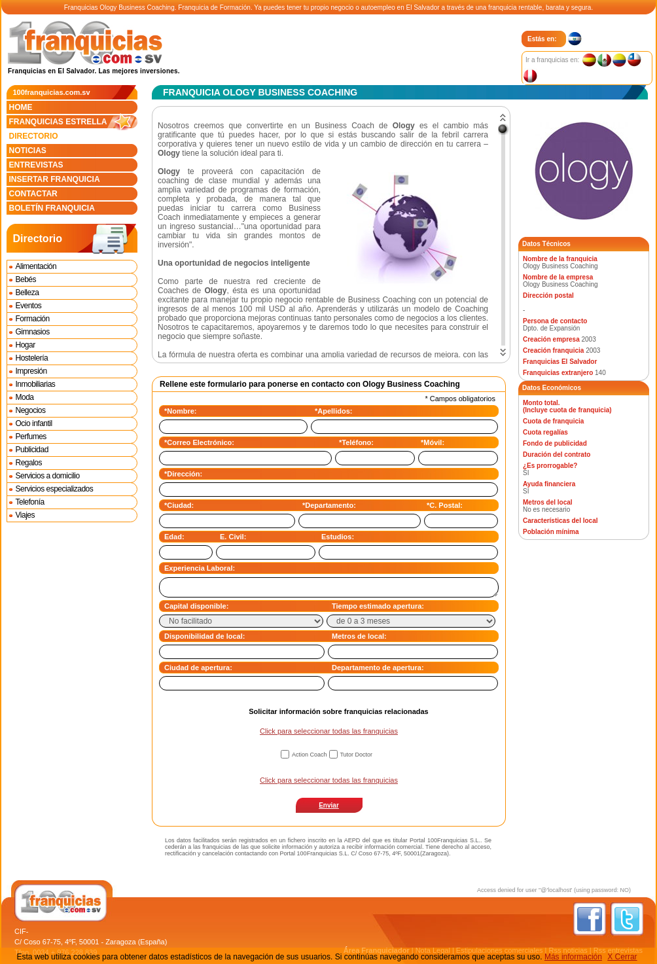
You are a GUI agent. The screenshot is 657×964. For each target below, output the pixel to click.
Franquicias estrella (73, 121)
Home (21, 107)
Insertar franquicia (54, 179)
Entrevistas (36, 165)
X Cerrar (622, 956)
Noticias (27, 150)
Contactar (33, 193)
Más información (573, 956)
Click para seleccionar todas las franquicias (329, 731)
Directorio (33, 136)
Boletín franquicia (52, 208)
